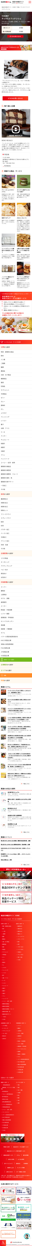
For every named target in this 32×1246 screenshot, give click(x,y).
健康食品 (4, 379)
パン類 (3, 359)
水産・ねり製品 (6, 375)
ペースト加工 (5, 533)
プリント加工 (5, 541)
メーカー (4, 606)
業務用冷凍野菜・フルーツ (9, 474)
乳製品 (3, 386)
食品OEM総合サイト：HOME (9, 7)
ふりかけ (4, 413)
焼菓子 (3, 447)
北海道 (18, 1092)
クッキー (4, 436)
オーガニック (5, 562)
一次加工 (4, 485)
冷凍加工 (4, 537)
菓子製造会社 (7, 165)
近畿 (18, 1103)
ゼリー (3, 398)
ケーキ (3, 432)
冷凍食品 (4, 394)
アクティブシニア (6, 566)
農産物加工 (4, 499)
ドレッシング (5, 417)
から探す (5, 347)
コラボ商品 (4, 558)
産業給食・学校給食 (7, 617)
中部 (18, 1100)
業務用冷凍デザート (7, 482)
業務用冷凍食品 (6, 466)
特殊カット (4, 510)
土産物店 (4, 594)
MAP (6, 161)
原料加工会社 (5, 1099)
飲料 (2, 356)
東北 (18, 1095)
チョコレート (5, 440)
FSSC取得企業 (5, 648)
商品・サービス (21, 7)
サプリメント (5, 390)
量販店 (3, 591)
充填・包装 (4, 545)
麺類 (2, 367)
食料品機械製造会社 (6, 1102)
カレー (3, 401)
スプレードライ (6, 518)
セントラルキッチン (7, 621)
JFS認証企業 (5, 652)
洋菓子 (3, 451)
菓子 (2, 424)
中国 (18, 1085)
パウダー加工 (5, 529)
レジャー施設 (5, 614)
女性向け (4, 577)
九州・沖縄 (19, 1090)
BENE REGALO (7, 140)
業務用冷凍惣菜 (6, 470)
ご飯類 (3, 363)
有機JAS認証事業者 (7, 644)
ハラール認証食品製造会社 (9, 636)
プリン (3, 455)
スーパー (4, 587)
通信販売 (4, 602)
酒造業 (3, 625)
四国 (18, 1087)
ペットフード (5, 459)
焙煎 (2, 526)
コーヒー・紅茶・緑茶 (8, 463)
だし (2, 409)
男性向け (4, 573)
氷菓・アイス (5, 428)
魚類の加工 (4, 506)
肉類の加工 (4, 503)
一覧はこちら (26, 783)
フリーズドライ (6, 514)
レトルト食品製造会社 (7, 1104)
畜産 (2, 382)
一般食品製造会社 (6, 1085)
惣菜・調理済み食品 (7, 352)
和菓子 (3, 443)
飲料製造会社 (5, 1091)
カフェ (3, 633)
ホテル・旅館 (5, 598)
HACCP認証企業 (6, 640)
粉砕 (2, 522)
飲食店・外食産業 (6, 610)
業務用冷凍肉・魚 (6, 478)
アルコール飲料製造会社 (7, 1094)
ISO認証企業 (5, 656)
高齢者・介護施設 (6, 629)
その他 (3, 489)
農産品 (3, 371)
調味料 (3, 405)
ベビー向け (4, 570)
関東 (18, 1098)
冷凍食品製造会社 (6, 1107)
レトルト (4, 421)
